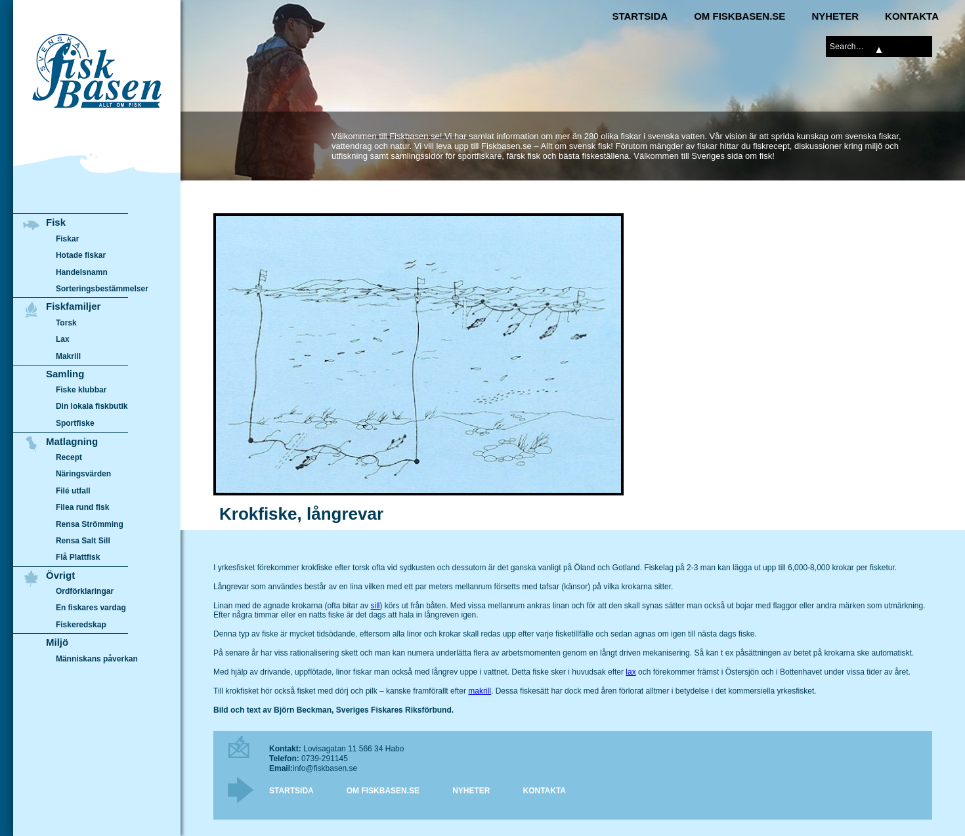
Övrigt (60, 575)
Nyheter (835, 16)
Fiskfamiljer (73, 306)
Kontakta (912, 16)
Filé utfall (73, 490)
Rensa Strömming (89, 524)
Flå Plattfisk (78, 557)
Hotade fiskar (81, 255)
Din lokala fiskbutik (92, 406)
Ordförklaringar (85, 591)
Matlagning (72, 441)
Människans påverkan (97, 658)
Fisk (56, 222)
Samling (65, 373)
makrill (479, 691)
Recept (69, 457)
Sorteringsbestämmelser (102, 288)
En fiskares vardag (91, 608)
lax (630, 672)
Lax (63, 339)
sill (374, 605)
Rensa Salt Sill (83, 540)
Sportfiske (75, 423)
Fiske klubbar (81, 389)
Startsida (640, 16)
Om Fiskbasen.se (739, 16)
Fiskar (67, 238)
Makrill (68, 356)
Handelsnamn (82, 272)
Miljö (57, 642)
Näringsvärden (83, 473)
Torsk (66, 322)
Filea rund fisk (82, 507)
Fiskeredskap (81, 624)
